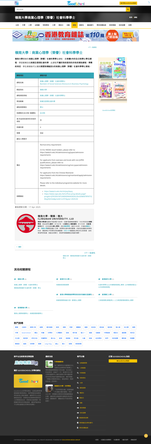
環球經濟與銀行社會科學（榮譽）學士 (27, 288)
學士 (41, 107)
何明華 (32, 344)
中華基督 (107, 333)
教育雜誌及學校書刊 (85, 423)
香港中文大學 (64, 279)
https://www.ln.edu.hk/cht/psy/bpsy (58, 191)
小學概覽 (81, 368)
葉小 (63, 344)
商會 (90, 338)
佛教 (64, 327)
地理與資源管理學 (62, 285)
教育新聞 (78, 344)
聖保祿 (110, 327)
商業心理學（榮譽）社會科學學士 (52, 81)
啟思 (57, 327)
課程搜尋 (81, 388)
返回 (19, 247)
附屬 (42, 333)
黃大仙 (53, 338)
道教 (133, 327)
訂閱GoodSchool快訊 (128, 3)
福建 (85, 327)
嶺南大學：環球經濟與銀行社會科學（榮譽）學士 (77, 257)
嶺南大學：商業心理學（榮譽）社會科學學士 (49, 52)
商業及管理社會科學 (47, 101)
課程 (135, 17)
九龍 (83, 338)
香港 (60, 338)
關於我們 (125, 440)
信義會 (98, 333)
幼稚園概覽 (82, 363)
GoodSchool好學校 (108, 110)
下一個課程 (92, 47)
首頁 (130, 17)
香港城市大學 (106, 279)
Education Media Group (71, 440)
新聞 (70, 344)
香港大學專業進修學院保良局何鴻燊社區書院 (75, 294)
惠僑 (16, 327)
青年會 (75, 333)
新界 (106, 338)
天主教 (17, 338)
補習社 (82, 25)
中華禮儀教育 (58, 362)
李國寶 (132, 338)
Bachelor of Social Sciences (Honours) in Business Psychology (64, 84)
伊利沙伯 (34, 338)
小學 (30, 25)
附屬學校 (44, 338)
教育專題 (114, 25)
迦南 (24, 344)
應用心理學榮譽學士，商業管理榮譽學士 (28, 313)
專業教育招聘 (82, 418)
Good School (26, 333)
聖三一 (83, 333)
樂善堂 (17, 344)
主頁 (17, 25)
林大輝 (126, 327)
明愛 (70, 327)
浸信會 (101, 327)
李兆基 (76, 338)
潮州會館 (49, 327)
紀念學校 (99, 338)
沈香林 (24, 327)
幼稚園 (37, 25)
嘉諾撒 (124, 333)
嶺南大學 (43, 90)
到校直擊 (123, 25)
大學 (54, 25)
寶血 (35, 333)
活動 (69, 25)
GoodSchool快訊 (123, 361)
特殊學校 (46, 25)
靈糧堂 (78, 327)
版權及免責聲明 (106, 440)
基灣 (41, 327)
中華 (16, 333)
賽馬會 (124, 338)
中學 (23, 25)
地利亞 (132, 333)
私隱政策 (117, 440)
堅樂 (39, 344)
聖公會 (118, 327)
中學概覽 (81, 373)
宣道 (67, 333)
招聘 (131, 25)
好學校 (50, 333)
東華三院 (33, 327)
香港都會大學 (22, 308)
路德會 (68, 338)
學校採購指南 (102, 25)
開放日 (61, 25)
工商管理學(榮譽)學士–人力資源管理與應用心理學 (115, 300)
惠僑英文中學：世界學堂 (62, 386)
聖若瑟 (25, 338)
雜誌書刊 (91, 25)
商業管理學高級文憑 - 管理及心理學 (68, 300)
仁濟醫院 (59, 333)
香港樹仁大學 (106, 294)
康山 (56, 344)
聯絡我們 (134, 440)
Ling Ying (48, 344)
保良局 (93, 327)
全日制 (42, 113)
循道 (90, 333)
